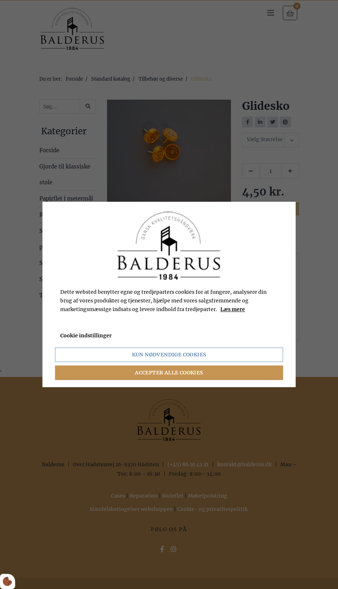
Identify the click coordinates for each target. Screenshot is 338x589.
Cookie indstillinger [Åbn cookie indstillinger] (86, 336)
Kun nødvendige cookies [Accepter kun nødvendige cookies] (169, 355)
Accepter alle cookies (169, 373)
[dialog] (169, 294)
